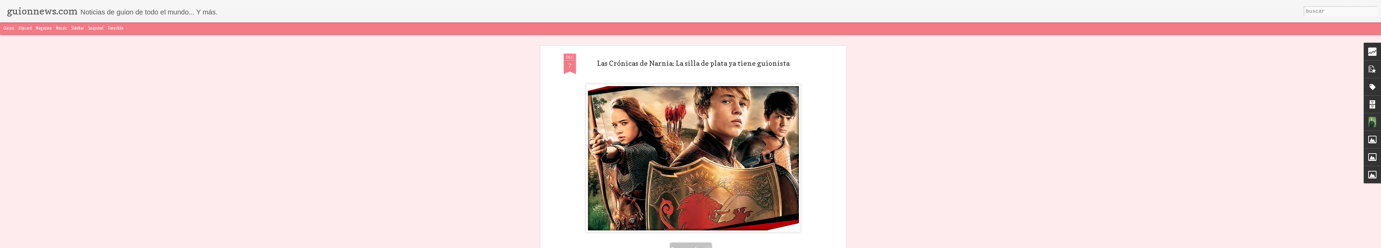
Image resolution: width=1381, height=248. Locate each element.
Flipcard (25, 28)
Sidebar (77, 28)
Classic (9, 28)
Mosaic (61, 28)
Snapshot (96, 28)
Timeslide (116, 28)
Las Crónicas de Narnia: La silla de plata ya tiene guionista (693, 63)
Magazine (44, 28)
